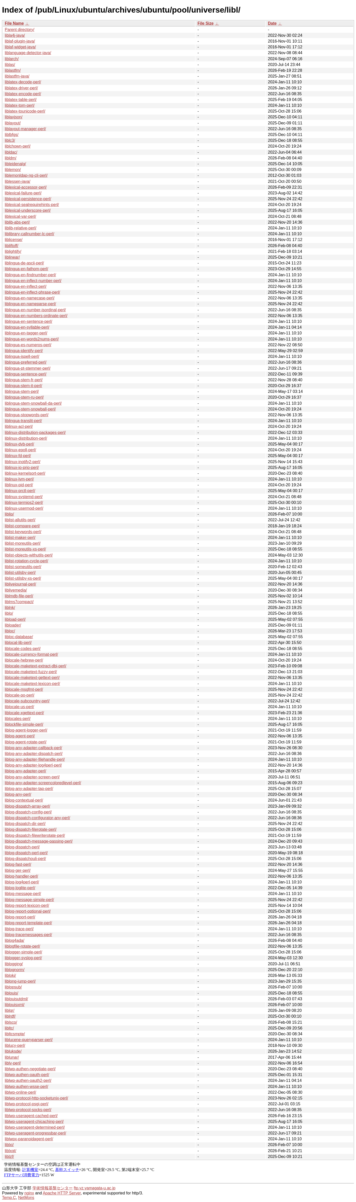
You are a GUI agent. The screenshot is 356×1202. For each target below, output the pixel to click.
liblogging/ (14, 964)
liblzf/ (9, 1156)
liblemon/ (13, 169)
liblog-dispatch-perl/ (22, 847)
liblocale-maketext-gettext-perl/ (32, 677)
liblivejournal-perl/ (20, 584)
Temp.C (9, 1197)
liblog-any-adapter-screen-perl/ (32, 777)
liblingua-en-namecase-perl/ (29, 298)
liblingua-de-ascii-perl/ (24, 263)
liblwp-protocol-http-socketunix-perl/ (36, 1098)
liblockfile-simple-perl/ (24, 724)
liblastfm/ (13, 70)
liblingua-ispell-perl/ (22, 356)
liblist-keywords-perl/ (23, 532)
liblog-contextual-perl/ (24, 800)
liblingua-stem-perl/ (22, 391)
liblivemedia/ (16, 590)
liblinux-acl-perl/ (19, 426)
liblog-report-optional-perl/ (28, 911)
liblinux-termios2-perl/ (24, 502)
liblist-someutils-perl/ (23, 567)
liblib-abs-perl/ (17, 222)
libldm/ (10, 158)
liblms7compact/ (19, 602)
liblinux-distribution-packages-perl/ (35, 432)
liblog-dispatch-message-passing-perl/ (38, 841)
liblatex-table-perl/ (20, 99)
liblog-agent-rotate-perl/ (25, 742)
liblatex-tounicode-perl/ (25, 111)
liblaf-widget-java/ (20, 47)
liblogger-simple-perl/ (23, 952)
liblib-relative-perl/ (20, 228)
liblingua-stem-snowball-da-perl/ (33, 403)
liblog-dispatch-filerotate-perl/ (30, 829)
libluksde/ (13, 1051)
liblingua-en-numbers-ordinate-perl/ (36, 316)
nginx (29, 1193)
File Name (14, 23)
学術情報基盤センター (52, 1188)
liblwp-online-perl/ (20, 1092)
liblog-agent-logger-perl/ (26, 730)
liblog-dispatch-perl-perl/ (26, 853)
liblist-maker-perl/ (20, 537)
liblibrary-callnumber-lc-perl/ (29, 234)
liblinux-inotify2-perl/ (22, 462)
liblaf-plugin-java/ (20, 41)
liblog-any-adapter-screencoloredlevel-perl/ (43, 783)
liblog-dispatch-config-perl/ (28, 812)
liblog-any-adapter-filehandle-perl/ (35, 759)
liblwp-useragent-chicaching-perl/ (34, 1121)
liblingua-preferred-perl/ (25, 362)
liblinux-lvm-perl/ (19, 479)
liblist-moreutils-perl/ (23, 543)
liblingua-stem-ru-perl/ (24, 397)
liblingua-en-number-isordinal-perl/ (35, 310)
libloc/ (10, 631)
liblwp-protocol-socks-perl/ (28, 1110)
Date (272, 23)
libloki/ (10, 975)
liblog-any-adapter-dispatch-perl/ (33, 753)
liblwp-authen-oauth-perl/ (27, 1075)
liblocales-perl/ (17, 718)
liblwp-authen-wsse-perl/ (26, 1086)
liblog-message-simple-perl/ (29, 900)
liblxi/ (9, 1145)
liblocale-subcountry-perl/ (27, 701)
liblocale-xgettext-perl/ (24, 713)
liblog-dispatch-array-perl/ (27, 806)
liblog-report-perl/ (20, 917)
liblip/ (9, 514)
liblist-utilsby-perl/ (20, 572)
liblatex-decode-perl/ (23, 82)
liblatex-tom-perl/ (19, 105)
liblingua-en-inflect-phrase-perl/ (32, 292)
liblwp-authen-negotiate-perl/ (30, 1069)
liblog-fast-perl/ (18, 864)
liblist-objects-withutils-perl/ (29, 555)
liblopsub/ (13, 987)
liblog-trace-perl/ (19, 929)
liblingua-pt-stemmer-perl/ (27, 368)
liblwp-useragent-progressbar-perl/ (35, 1133)
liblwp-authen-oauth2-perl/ (28, 1080)
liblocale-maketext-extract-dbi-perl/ (35, 666)
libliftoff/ (11, 246)
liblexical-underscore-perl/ (28, 210)
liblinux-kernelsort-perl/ (25, 473)
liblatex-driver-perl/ (21, 88)
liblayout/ (13, 123)
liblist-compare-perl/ (22, 526)
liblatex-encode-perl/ (23, 94)
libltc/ (9, 1028)
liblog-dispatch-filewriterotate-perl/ (35, 835)
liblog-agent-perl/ (20, 736)
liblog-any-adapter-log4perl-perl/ (33, 765)
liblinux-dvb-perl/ (19, 444)
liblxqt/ (10, 1151)
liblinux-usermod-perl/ (24, 508)
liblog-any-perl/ (18, 794)
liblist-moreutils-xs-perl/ (25, 549)
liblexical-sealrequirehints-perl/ (32, 204)
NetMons (26, 1197)
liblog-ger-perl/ (17, 870)
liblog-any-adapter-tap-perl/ (29, 788)
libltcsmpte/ (15, 1034)
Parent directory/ (19, 29)
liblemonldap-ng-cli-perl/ (26, 175)
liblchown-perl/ (17, 146)
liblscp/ (11, 1022)
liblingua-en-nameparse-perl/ (30, 304)
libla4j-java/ (15, 35)
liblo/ (9, 613)
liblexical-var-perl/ (20, 216)
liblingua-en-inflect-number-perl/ (33, 281)
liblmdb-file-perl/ (19, 596)
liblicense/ (13, 239)
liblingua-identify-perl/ (24, 351)
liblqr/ (9, 1010)
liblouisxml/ (14, 1005)
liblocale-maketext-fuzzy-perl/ (31, 672)
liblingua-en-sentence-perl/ (28, 321)
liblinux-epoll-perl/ (20, 450)
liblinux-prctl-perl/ (20, 491)
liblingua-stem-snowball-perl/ (30, 409)
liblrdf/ (10, 1016)
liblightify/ (13, 251)
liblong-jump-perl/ (20, 981)
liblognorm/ (14, 970)
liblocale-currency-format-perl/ (31, 654)
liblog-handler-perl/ (21, 876)
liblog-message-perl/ (23, 893)
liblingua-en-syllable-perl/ (27, 327)
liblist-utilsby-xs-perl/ (23, 578)
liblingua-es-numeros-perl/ (28, 345)
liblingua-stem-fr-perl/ (24, 380)
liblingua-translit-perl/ (23, 421)
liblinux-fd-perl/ (18, 456)
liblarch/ (12, 59)
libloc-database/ (19, 637)
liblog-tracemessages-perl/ (28, 935)
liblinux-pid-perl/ (19, 485)
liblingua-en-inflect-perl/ (25, 286)
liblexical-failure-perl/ (23, 193)
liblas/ (10, 64)
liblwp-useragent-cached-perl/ (31, 1116)
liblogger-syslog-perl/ (23, 958)
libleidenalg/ (15, 164)
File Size (205, 23)
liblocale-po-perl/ (19, 695)
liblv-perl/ (13, 1063)
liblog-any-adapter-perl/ (25, 771)
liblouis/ (11, 993)
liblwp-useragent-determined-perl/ (35, 1127)
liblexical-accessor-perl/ (26, 187)
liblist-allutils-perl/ (20, 520)
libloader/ (13, 625)
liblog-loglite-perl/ (20, 888)
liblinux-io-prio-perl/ (22, 467)
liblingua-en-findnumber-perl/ (30, 275)
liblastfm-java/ (17, 76)
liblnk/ (10, 607)
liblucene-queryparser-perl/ (29, 1040)
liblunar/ (12, 1057)
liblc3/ (10, 140)
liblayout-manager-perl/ (25, 129)
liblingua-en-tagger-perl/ (26, 333)
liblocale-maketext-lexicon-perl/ (32, 683)
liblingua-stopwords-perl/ (26, 415)
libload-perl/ (15, 619)
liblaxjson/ (13, 117)
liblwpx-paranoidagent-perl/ (29, 1139)
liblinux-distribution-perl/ (26, 438)
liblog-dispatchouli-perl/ (25, 858)
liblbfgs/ (11, 134)
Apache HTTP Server (62, 1193)
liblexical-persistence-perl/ (28, 199)
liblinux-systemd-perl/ (24, 497)
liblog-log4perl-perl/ (22, 882)
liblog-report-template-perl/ (28, 923)
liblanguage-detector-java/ (28, 53)
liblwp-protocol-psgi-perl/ (26, 1104)
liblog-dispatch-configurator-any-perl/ (37, 818)
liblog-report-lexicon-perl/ (27, 905)
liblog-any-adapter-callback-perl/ (33, 748)
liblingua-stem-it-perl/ (23, 386)
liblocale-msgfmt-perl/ (24, 689)
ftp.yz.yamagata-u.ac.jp (94, 1188)
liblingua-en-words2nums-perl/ (32, 339)
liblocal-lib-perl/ (18, 642)
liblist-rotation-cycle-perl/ (26, 561)
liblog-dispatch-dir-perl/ (25, 823)
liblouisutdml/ (16, 999)
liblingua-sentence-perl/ (25, 374)
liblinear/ (12, 257)
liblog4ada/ (14, 940)
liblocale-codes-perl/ (23, 648)
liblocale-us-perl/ (19, 707)
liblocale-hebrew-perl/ (24, 660)
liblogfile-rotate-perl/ (22, 946)
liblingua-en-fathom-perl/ (26, 269)
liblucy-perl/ (15, 1045)
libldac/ (11, 152)
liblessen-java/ (17, 181)
